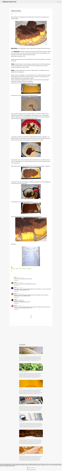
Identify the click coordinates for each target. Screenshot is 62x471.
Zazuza (15, 277)
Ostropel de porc (22, 404)
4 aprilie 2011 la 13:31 (20, 299)
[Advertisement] (31, 334)
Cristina (15, 299)
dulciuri (24, 268)
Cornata (20, 388)
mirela (15, 287)
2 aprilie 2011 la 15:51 (20, 282)
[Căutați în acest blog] (56, 2)
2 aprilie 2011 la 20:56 (20, 293)
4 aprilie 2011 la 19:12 (20, 305)
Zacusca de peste (22, 454)
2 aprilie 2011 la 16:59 (20, 287)
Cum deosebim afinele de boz (24, 371)
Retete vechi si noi (9, 2)
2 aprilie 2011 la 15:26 (20, 277)
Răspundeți (16, 280)
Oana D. (15, 282)
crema (17, 268)
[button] (11, 14)
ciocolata (13, 268)
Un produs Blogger (31, 467)
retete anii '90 (28, 268)
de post (20, 268)
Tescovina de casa (22, 421)
